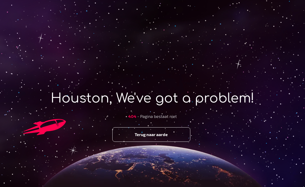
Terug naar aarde (151, 134)
